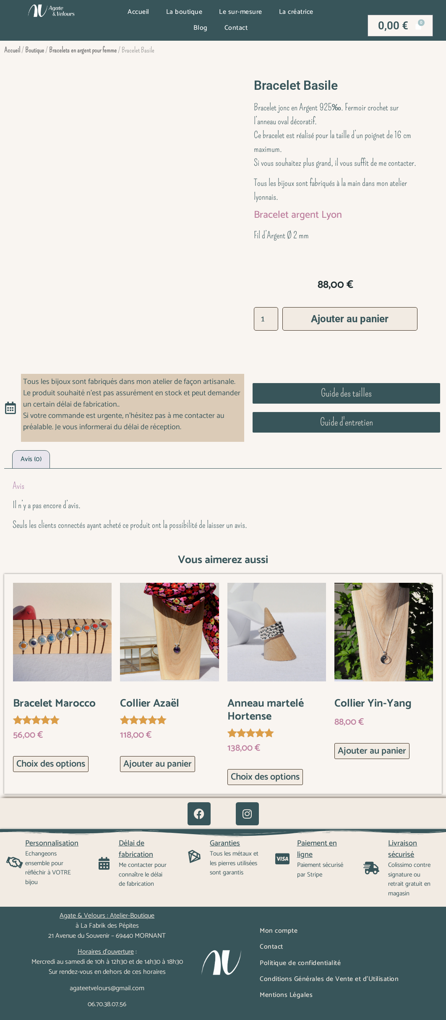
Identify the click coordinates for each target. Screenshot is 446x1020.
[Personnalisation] (14, 862)
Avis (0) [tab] (31, 459)
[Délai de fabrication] (104, 863)
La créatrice (296, 12)
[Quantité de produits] (266, 319)
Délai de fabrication (136, 849)
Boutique (34, 50)
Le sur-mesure (240, 12)
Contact (236, 28)
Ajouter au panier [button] (157, 764)
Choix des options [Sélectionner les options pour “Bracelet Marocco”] (50, 764)
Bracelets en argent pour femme (83, 50)
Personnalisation (51, 843)
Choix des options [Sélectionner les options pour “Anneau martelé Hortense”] (265, 777)
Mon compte (278, 931)
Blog (200, 28)
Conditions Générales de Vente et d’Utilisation (329, 979)
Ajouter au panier (350, 319)
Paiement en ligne (317, 849)
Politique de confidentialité (300, 963)
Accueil (138, 12)
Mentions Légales (286, 995)
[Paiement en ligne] (282, 859)
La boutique (184, 12)
